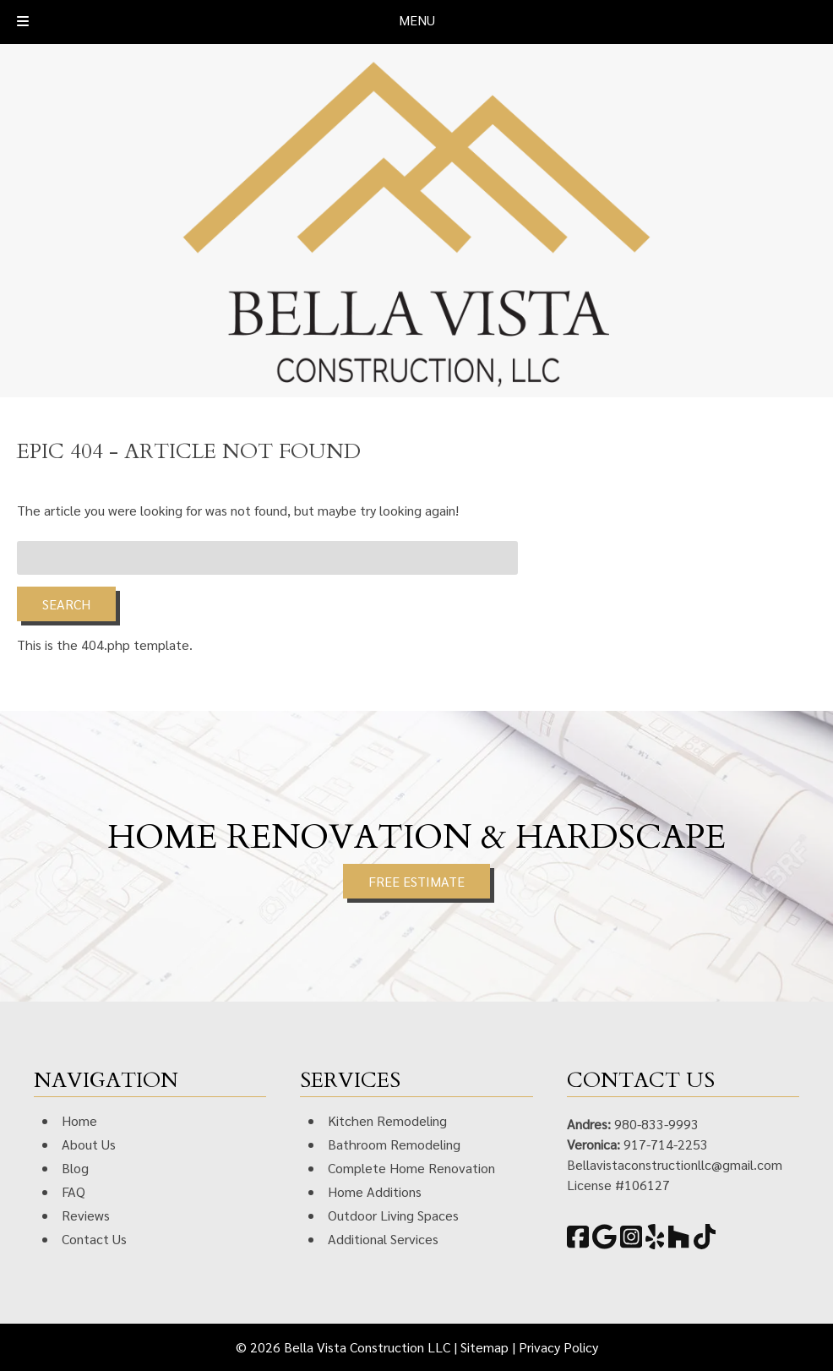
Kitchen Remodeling (387, 1120)
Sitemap (484, 1347)
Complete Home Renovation (411, 1168)
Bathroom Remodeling (394, 1144)
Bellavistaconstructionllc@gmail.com (674, 1164)
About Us (89, 1144)
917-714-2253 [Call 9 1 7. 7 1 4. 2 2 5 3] (665, 1144)
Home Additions (375, 1191)
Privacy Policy (558, 1347)
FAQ (73, 1191)
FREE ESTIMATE (416, 881)
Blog (75, 1168)
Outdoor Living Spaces (393, 1215)
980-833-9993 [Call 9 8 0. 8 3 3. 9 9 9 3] (656, 1124)
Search (66, 604)
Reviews (86, 1215)
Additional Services (383, 1239)
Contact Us (94, 1239)
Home (79, 1120)
